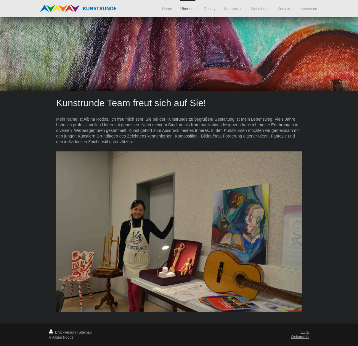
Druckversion (63, 332)
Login (305, 332)
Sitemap (85, 332)
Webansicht (300, 337)
